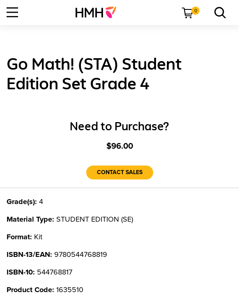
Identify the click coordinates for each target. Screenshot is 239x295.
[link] (99, 12)
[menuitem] (99, 12)
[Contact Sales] (119, 172)
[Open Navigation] (12, 12)
